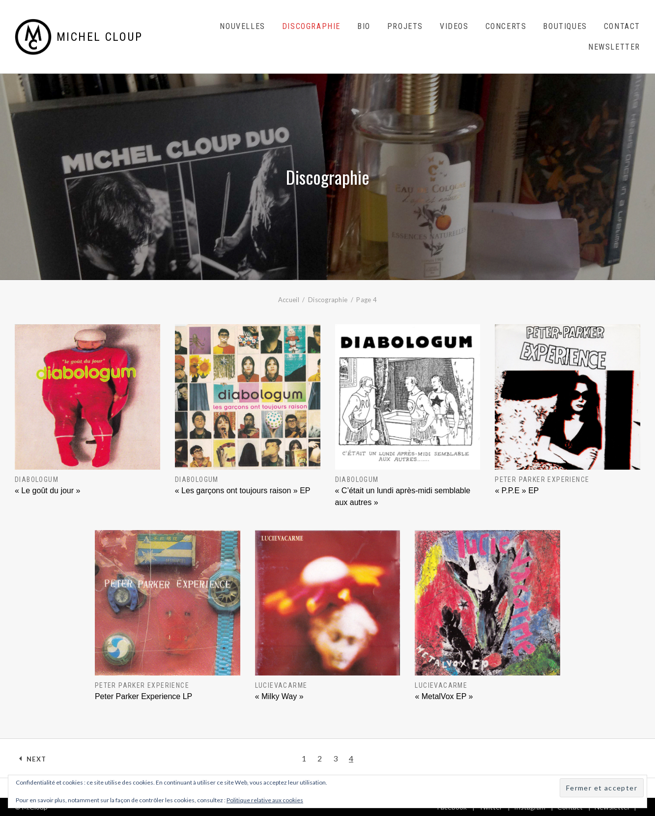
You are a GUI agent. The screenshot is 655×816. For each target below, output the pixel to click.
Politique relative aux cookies (265, 800)
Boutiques (565, 26)
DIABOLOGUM (36, 479)
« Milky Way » (279, 696)
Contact (622, 26)
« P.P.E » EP (517, 490)
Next (36, 759)
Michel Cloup (100, 36)
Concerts (506, 26)
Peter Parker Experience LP (143, 696)
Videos (454, 26)
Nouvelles (242, 26)
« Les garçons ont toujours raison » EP (243, 490)
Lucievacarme (281, 685)
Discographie (311, 26)
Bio (363, 26)
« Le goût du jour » (47, 490)
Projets (405, 26)
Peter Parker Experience (542, 479)
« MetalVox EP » (444, 696)
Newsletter (614, 47)
